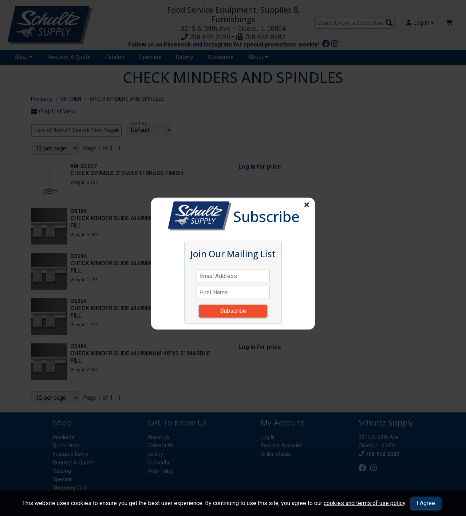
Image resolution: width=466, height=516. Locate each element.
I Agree (425, 503)
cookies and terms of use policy (364, 503)
